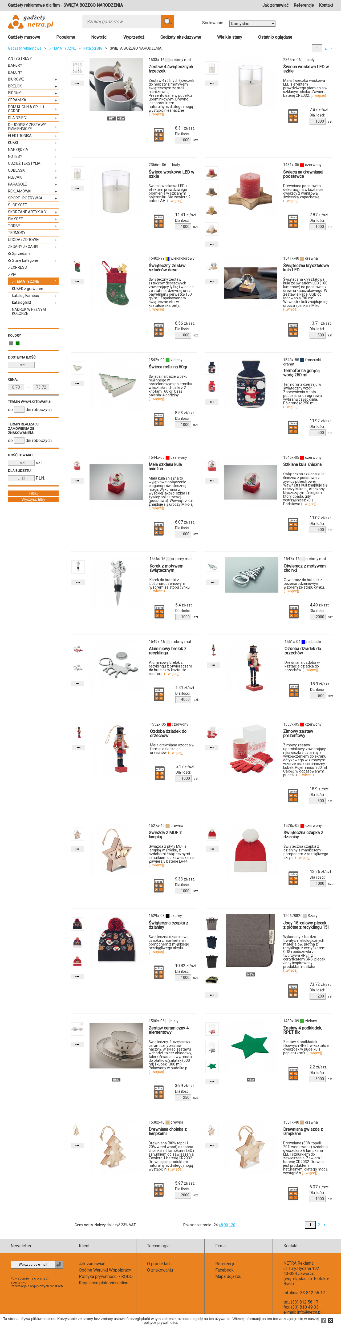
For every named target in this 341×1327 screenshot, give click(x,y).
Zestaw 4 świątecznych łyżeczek (171, 69)
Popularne (65, 37)
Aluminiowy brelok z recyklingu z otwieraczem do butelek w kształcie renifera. (170, 668)
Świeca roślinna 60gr (168, 366)
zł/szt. (185, 128)
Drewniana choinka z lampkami (168, 1131)
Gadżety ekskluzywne (180, 37)
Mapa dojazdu (228, 1276)
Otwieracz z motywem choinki (305, 568)
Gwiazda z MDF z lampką (165, 834)
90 (226, 1225)
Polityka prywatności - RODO (106, 1276)
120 (232, 1225)
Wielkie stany (229, 37)
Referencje (304, 5)
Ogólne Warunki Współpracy (105, 1270)
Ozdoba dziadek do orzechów (303, 651)
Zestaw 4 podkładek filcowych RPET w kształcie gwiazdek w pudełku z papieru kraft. (306, 1047)
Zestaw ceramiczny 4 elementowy (169, 1030)
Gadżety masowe (24, 37)
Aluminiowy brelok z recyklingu (167, 651)
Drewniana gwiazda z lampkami (303, 1131)
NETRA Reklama (298, 1263)
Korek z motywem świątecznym (166, 568)
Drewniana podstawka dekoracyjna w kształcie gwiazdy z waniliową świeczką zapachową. (303, 193)
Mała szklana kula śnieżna (165, 466)
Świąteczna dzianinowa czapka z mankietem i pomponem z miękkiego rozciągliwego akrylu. (169, 944)
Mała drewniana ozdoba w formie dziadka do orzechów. (172, 749)
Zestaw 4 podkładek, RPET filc (302, 1030)
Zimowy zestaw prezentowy (298, 733)
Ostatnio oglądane (275, 37)
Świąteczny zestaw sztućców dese (167, 267)
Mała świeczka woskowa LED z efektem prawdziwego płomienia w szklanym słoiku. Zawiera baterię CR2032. (305, 88)
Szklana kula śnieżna (302, 464)
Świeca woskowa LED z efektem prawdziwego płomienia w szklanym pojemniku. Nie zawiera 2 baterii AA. (169, 193)
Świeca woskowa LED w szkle (306, 69)
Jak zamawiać (275, 5)
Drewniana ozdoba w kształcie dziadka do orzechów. (302, 666)
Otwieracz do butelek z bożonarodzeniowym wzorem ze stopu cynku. (304, 585)
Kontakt (326, 5)
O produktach (159, 1263)
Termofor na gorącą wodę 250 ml (301, 372)
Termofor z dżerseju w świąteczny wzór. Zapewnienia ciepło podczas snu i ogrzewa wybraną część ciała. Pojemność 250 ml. (302, 395)
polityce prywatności (160, 1322)
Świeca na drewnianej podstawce (303, 174)
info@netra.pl (309, 1312)
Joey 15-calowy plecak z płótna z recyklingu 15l (305, 925)
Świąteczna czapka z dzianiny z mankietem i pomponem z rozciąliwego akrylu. (305, 852)
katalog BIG (92, 48)
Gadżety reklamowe (25, 48)
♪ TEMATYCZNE (62, 48)
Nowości (99, 37)
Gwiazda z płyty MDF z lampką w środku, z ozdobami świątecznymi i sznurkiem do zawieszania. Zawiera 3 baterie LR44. (171, 855)
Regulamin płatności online (103, 1282)
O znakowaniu (160, 1270)
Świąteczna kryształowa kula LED (306, 267)
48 (221, 1225)
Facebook (224, 1270)
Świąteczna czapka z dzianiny (303, 834)
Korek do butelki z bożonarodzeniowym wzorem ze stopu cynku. (169, 585)
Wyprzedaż (133, 37)
